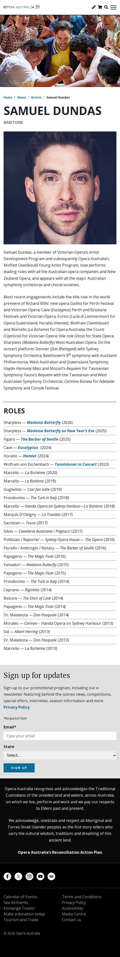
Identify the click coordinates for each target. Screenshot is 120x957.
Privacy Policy (17, 707)
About (21, 97)
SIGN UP (19, 768)
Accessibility (72, 908)
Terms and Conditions (82, 896)
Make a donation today (24, 914)
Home (8, 97)
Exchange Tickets (19, 908)
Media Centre (74, 914)
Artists (36, 97)
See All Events (16, 902)
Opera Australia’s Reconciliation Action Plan (60, 852)
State (9, 746)
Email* (10, 727)
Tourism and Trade (21, 919)
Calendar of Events (20, 896)
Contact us (71, 919)
